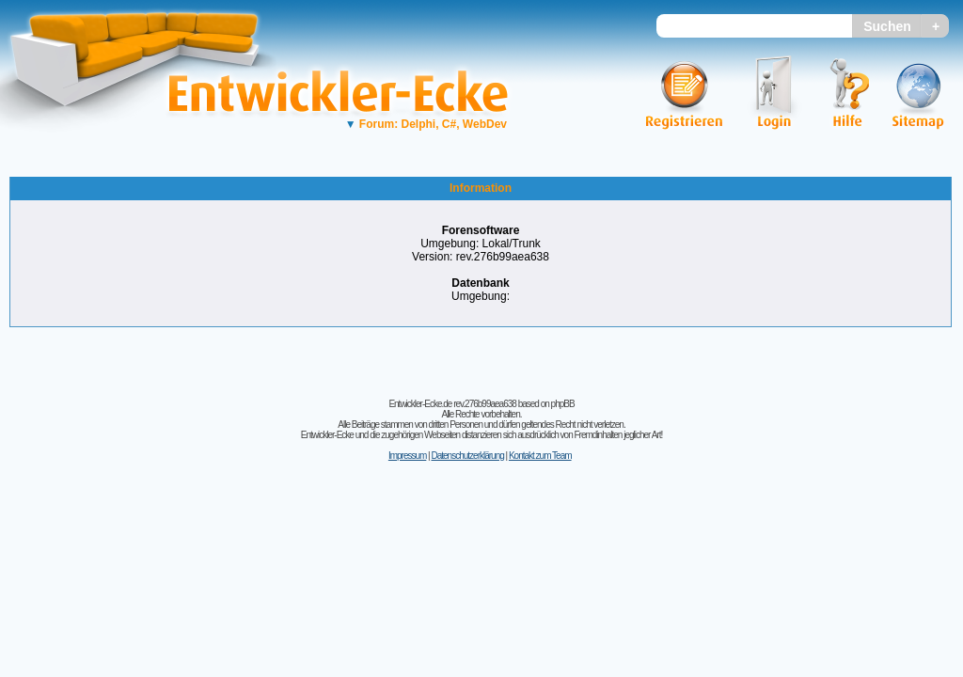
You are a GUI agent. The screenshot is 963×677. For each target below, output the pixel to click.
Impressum (407, 455)
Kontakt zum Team (540, 455)
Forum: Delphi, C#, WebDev (426, 124)
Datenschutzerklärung (467, 455)
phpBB (563, 404)
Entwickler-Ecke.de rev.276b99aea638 (451, 404)
